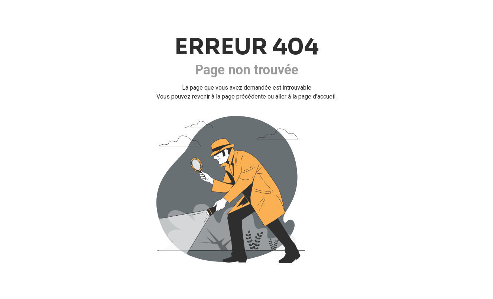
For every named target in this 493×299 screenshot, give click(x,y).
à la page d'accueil (311, 96)
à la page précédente (238, 96)
